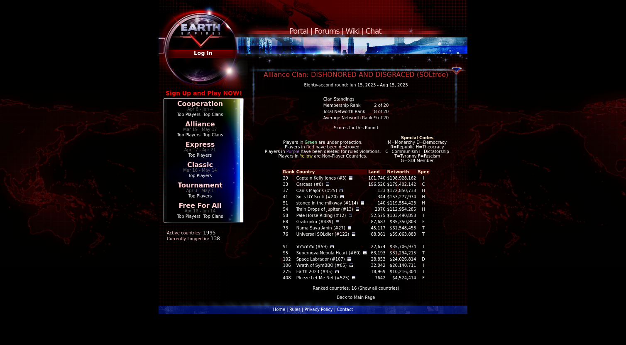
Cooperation (200, 104)
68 (285, 221)
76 (285, 234)
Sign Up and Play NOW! (204, 93)
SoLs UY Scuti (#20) (317, 197)
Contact (345, 309)
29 (285, 178)
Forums (326, 31)
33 (285, 184)
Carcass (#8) (309, 184)
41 (285, 197)
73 (285, 228)
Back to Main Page (356, 297)
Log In (203, 53)
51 (285, 203)
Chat (373, 31)
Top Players (189, 114)
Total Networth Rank (344, 111)
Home (279, 309)
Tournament (200, 185)
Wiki (352, 31)
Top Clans (213, 114)
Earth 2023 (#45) (314, 271)
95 (285, 253)
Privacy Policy (319, 309)
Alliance (200, 124)
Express (200, 144)
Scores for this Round (356, 128)
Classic (200, 165)
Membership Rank (342, 105)
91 (285, 246)
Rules (295, 309)
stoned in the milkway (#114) (327, 203)
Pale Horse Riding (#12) (321, 215)
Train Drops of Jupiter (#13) (324, 209)
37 (285, 190)
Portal (298, 31)
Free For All (200, 205)
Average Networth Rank (348, 118)
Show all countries (378, 288)
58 (285, 215)
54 (285, 209)
